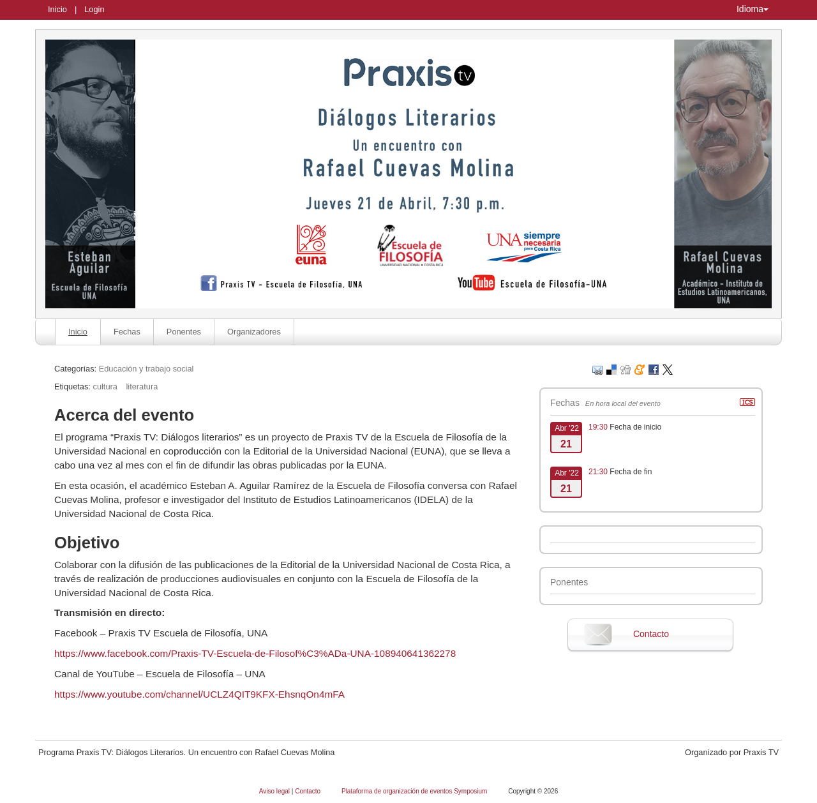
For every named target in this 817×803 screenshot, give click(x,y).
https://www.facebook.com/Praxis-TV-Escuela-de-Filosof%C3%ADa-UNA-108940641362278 (255, 653)
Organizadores (254, 331)
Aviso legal (275, 791)
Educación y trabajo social (146, 368)
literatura (142, 386)
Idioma (752, 9)
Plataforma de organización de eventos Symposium (415, 791)
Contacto (651, 634)
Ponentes (184, 331)
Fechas (127, 331)
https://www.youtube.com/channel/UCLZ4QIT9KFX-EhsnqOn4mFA (199, 694)
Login (94, 9)
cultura (105, 386)
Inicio (57, 9)
